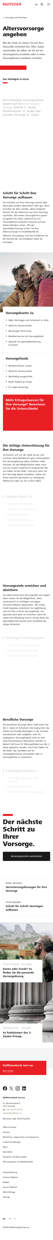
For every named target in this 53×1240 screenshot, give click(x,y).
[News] (5, 1147)
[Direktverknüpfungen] (36, 4)
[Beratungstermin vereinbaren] (26, 856)
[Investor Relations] (10, 1177)
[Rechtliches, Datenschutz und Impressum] (21, 1137)
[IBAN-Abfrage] (9, 1192)
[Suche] (41, 4)
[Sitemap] (6, 1197)
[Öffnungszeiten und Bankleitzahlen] (18, 1162)
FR (10, 1219)
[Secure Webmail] (10, 1187)
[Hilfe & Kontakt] (9, 1127)
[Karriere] (6, 1132)
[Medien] (6, 1182)
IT (15, 1219)
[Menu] (48, 4)
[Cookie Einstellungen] (12, 1142)
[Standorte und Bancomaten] (15, 1157)
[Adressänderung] (10, 1172)
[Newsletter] (7, 1152)
